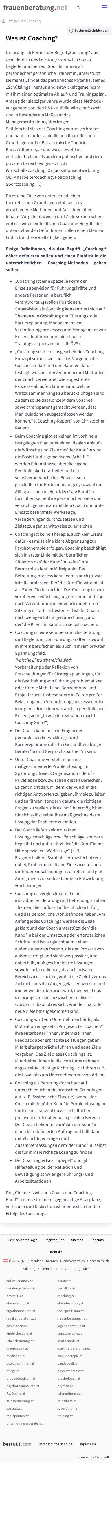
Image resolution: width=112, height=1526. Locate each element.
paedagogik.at (67, 1363)
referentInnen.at (69, 1393)
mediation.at (15, 1356)
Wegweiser (17, 20)
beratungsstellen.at (20, 1288)
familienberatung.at (21, 1318)
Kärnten (52, 1261)
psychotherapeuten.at (22, 1386)
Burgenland (35, 1261)
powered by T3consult (92, 1457)
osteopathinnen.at (20, 1363)
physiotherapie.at (70, 1371)
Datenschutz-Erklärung (55, 1444)
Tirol (59, 1268)
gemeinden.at (16, 1326)
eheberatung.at (17, 1303)
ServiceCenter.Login (23, 1239)
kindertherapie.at (19, 1333)
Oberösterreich (98, 1261)
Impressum (87, 1444)
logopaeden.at (17, 1348)
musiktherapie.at (69, 1356)
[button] (104, 7)
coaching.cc (65, 1296)
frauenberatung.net (72, 1318)
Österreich (13, 1261)
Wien (86, 1268)
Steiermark (46, 1268)
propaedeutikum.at (20, 1378)
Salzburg (29, 1268)
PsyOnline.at (15, 1393)
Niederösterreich (72, 1261)
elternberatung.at (70, 1303)
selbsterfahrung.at (20, 1401)
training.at (65, 1416)
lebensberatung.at (20, 1341)
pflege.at (12, 1371)
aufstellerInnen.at (19, 1281)
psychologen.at (68, 1378)
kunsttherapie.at (69, 1333)
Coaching (34, 20)
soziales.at (14, 1408)
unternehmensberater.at (24, 1423)
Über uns (97, 1239)
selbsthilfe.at (66, 1401)
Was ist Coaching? (32, 38)
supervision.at (67, 1408)
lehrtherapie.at (68, 1341)
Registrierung (54, 1239)
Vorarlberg (72, 1268)
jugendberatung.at (71, 1326)
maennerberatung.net (73, 1348)
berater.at (64, 1281)
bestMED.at (14, 1296)
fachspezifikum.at (70, 1311)
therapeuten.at (17, 1416)
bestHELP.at (66, 1288)
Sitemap (77, 1239)
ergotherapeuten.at (20, 1311)
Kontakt (56, 1252)
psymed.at (65, 1386)
